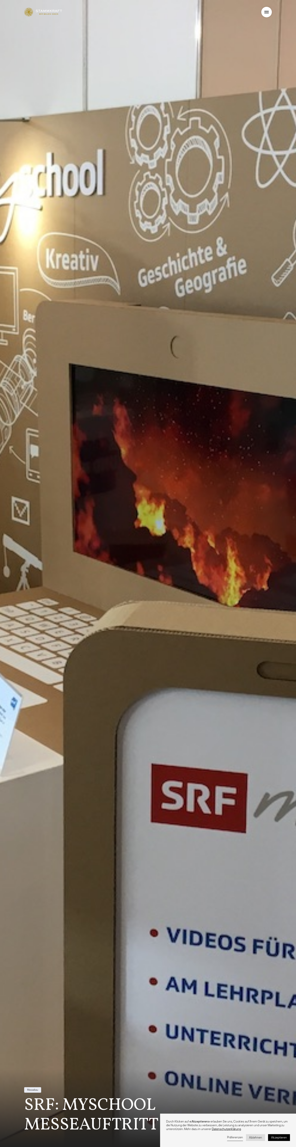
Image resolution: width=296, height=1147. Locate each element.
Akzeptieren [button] (279, 1137)
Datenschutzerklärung (226, 1129)
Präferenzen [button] (235, 1137)
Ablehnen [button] (255, 1137)
